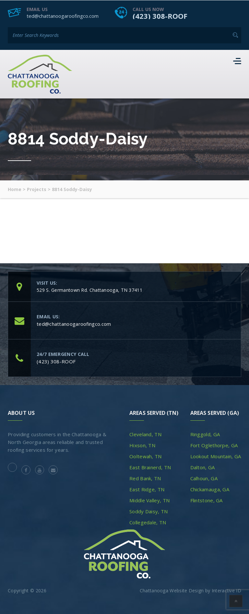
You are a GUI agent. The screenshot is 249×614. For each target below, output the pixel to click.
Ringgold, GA (205, 434)
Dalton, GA (202, 467)
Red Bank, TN (145, 478)
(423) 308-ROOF (160, 15)
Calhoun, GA (204, 478)
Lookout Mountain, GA (215, 456)
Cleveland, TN (145, 434)
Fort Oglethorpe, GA (214, 445)
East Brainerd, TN (150, 467)
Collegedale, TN (147, 522)
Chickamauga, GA (210, 489)
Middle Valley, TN (149, 500)
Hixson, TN (142, 445)
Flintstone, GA (206, 500)
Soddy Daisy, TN (148, 511)
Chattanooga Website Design (172, 590)
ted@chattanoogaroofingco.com (63, 15)
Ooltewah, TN (145, 456)
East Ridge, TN (146, 489)
